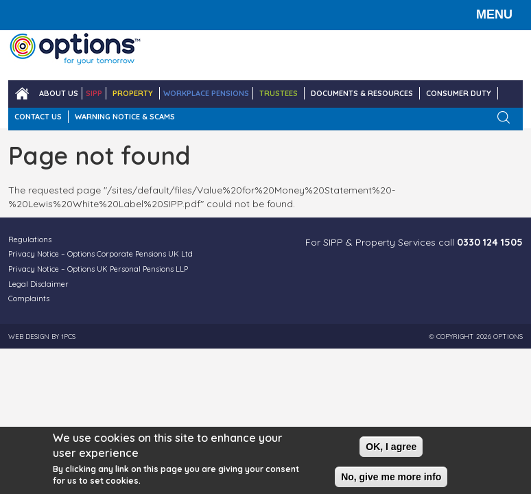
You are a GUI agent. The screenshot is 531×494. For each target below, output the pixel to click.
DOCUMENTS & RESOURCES (362, 93)
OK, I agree (391, 446)
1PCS (68, 336)
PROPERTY (133, 93)
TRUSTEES (278, 93)
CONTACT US (38, 116)
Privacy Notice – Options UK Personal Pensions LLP (98, 269)
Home (22, 94)
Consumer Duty (458, 93)
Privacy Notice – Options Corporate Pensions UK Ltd (100, 254)
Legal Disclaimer (38, 284)
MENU (494, 14)
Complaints (28, 298)
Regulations (29, 239)
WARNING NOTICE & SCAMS (125, 116)
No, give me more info (391, 476)
